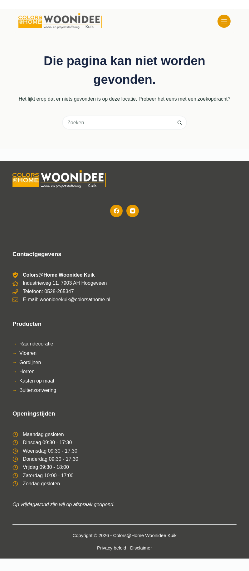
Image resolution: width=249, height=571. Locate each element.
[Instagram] (132, 211)
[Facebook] (116, 211)
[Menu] (224, 21)
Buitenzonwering (37, 390)
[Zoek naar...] (117, 123)
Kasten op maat (36, 380)
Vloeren (28, 353)
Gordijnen (30, 362)
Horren (27, 371)
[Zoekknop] (180, 123)
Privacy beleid (111, 547)
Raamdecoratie (36, 343)
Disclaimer (141, 547)
